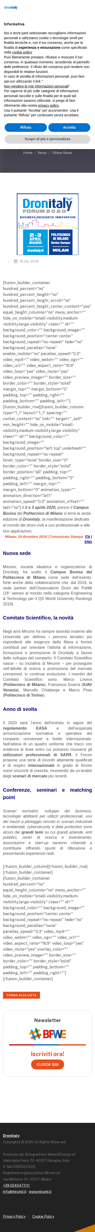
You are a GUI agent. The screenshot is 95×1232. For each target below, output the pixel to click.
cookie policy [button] (22, 52)
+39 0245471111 (16, 1185)
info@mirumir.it (14, 1192)
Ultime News (62, 153)
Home (28, 153)
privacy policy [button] (48, 105)
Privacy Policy (14, 1216)
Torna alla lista (21, 995)
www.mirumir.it (40, 1192)
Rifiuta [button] (25, 127)
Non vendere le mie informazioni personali (36, 86)
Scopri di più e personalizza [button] (47, 139)
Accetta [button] (69, 127)
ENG (88, 542)
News (42, 153)
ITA (87, 537)
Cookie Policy (43, 1216)
